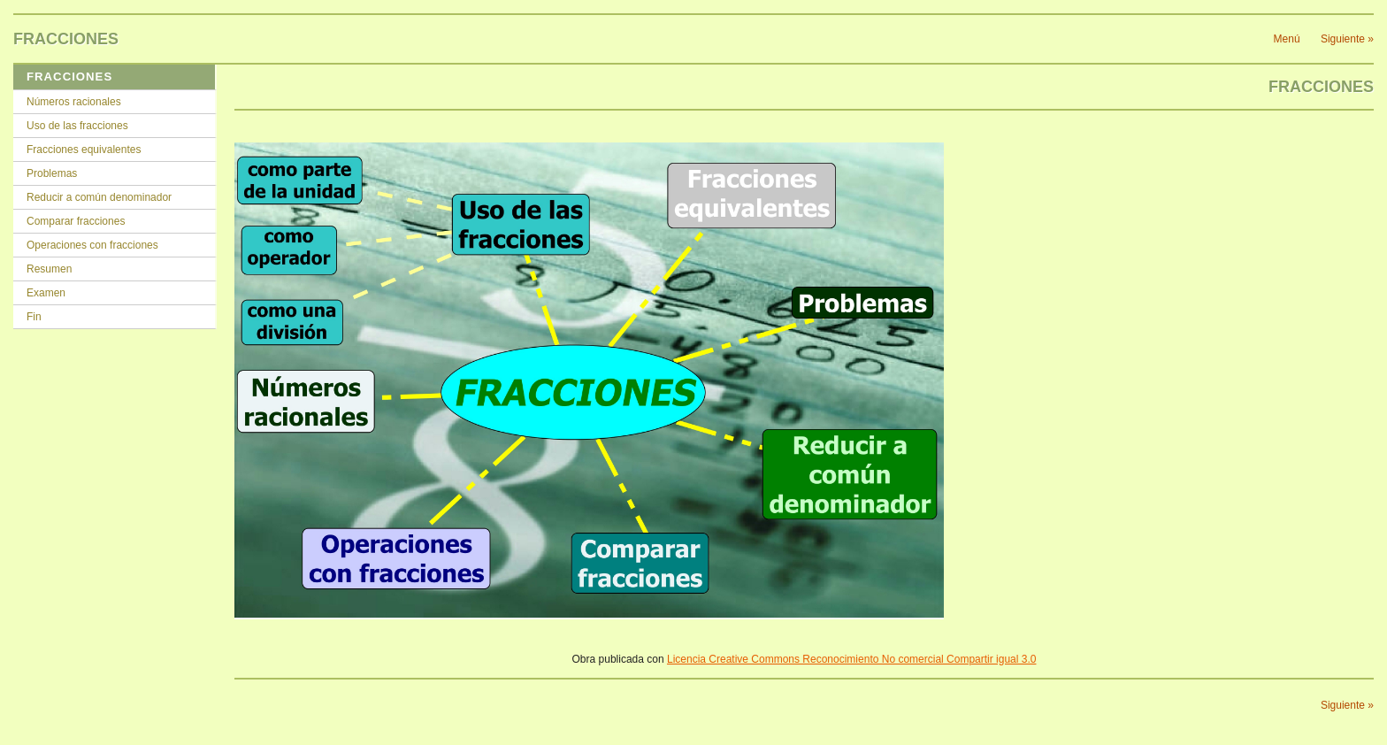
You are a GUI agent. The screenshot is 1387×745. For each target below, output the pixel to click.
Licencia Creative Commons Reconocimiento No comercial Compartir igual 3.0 (852, 659)
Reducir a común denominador (99, 197)
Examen (46, 293)
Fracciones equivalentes (84, 149)
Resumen (49, 269)
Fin (34, 317)
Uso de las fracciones (77, 125)
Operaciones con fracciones (92, 245)
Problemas (52, 173)
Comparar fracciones (76, 221)
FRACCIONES (69, 76)
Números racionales (74, 102)
